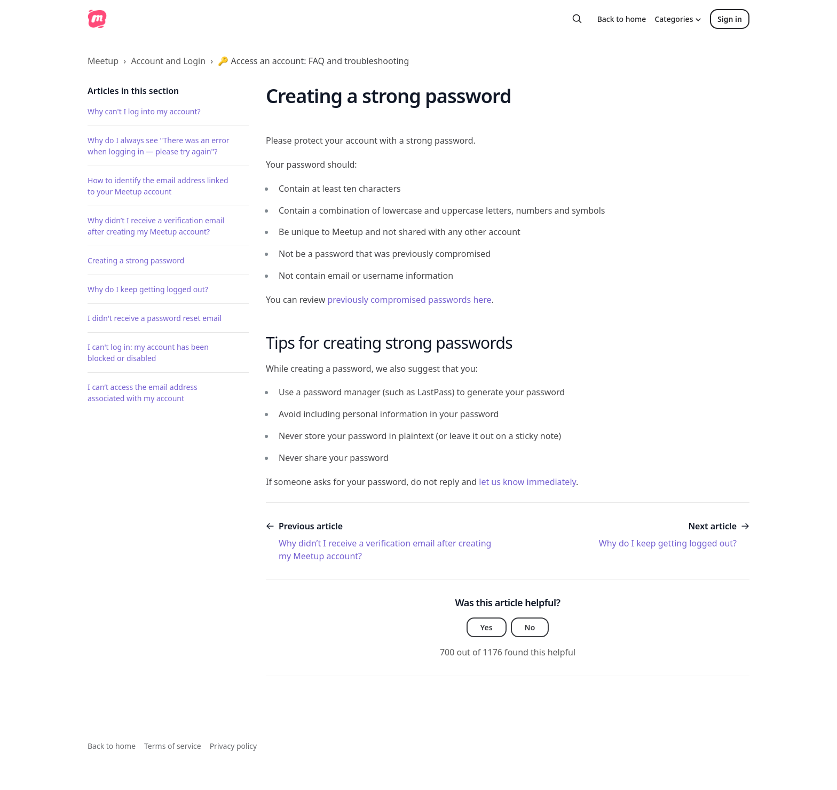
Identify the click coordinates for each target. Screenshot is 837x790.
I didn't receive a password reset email (155, 318)
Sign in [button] (729, 19)
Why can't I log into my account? (144, 111)
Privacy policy (233, 746)
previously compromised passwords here (409, 300)
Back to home (621, 19)
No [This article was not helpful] (530, 627)
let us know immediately (527, 482)
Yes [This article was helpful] (486, 627)
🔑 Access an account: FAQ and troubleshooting (313, 61)
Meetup (103, 61)
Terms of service (172, 746)
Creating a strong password (136, 260)
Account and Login (168, 61)
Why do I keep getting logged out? (148, 289)
